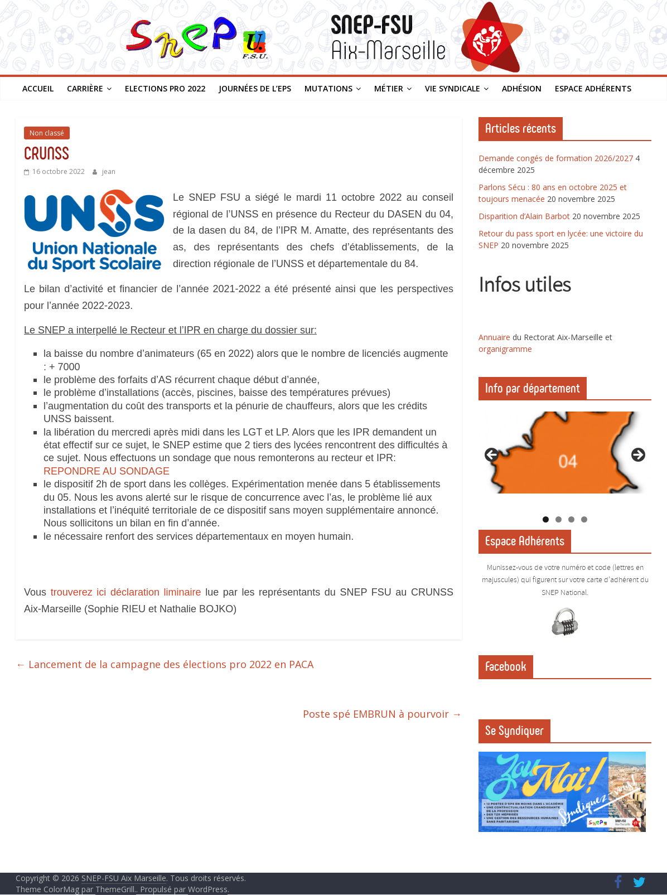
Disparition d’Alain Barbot (524, 216)
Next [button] (637, 455)
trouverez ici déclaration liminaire (126, 592)
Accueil (38, 88)
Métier (388, 88)
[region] (564, 458)
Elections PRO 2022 (165, 88)
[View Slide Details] (564, 453)
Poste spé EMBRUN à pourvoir (382, 713)
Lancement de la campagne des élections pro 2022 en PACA (164, 664)
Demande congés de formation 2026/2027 (555, 158)
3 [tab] (571, 519)
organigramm (503, 349)
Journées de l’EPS (255, 88)
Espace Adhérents (593, 88)
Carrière (85, 88)
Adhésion (522, 88)
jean (108, 171)
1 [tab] (546, 519)
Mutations (328, 88)
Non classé (47, 133)
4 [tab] (584, 519)
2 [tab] (558, 519)
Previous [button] (492, 455)
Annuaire (495, 337)
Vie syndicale (452, 88)
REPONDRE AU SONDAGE (107, 471)
